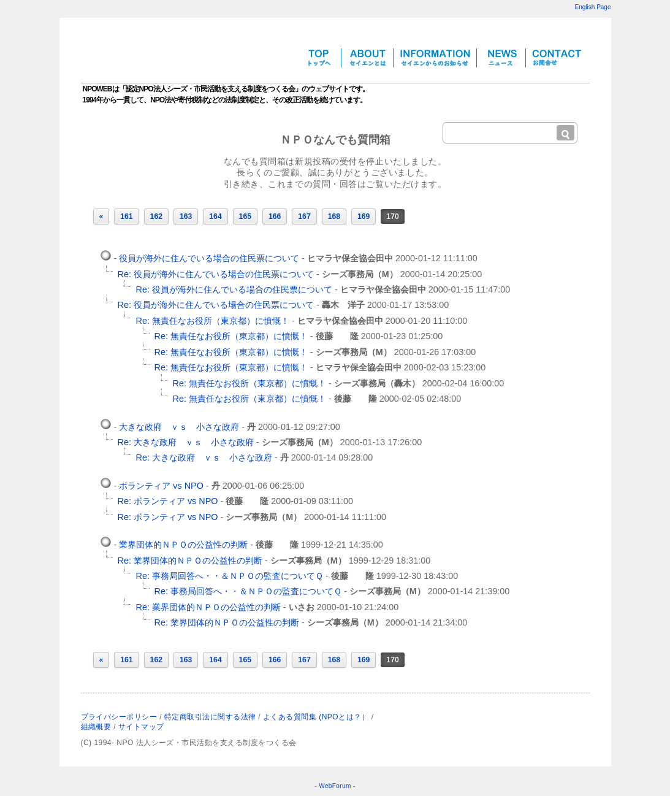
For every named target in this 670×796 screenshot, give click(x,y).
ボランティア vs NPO (161, 486)
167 (304, 216)
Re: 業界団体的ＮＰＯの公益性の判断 (190, 560)
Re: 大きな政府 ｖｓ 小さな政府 (186, 442)
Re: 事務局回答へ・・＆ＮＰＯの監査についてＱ (229, 576)
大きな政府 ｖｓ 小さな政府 (179, 427)
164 (215, 216)
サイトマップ (141, 726)
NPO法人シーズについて (548, 716)
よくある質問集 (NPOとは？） (316, 717)
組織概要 (96, 726)
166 (274, 216)
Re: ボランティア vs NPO (168, 501)
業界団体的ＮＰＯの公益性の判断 (183, 544)
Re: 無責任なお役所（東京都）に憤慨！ (212, 321)
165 (245, 216)
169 (363, 216)
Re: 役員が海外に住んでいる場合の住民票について (216, 274)
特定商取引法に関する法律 (210, 717)
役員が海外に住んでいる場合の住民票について (209, 258)
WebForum (335, 786)
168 (334, 216)
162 (156, 216)
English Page (593, 7)
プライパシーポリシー (119, 717)
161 (126, 216)
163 (186, 216)
